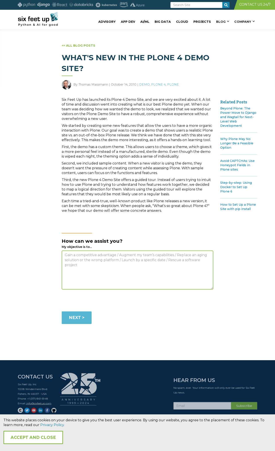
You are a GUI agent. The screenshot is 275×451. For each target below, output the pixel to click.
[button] (223, 21)
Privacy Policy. (52, 425)
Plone (173, 84)
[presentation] (95, 301)
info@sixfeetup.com (38, 404)
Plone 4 (158, 84)
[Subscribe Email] (202, 407)
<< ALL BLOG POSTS (78, 45)
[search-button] (226, 5)
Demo (144, 84)
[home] (38, 19)
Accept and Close (33, 437)
